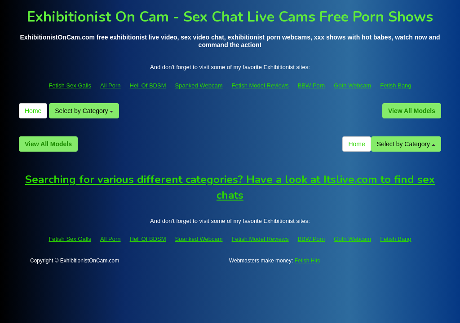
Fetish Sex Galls (70, 85)
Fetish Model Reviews (260, 85)
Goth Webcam (352, 85)
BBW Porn (311, 85)
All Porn (110, 85)
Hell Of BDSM (148, 85)
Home (33, 110)
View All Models (411, 110)
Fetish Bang (395, 85)
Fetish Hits (307, 261)
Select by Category (84, 110)
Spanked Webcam (199, 85)
